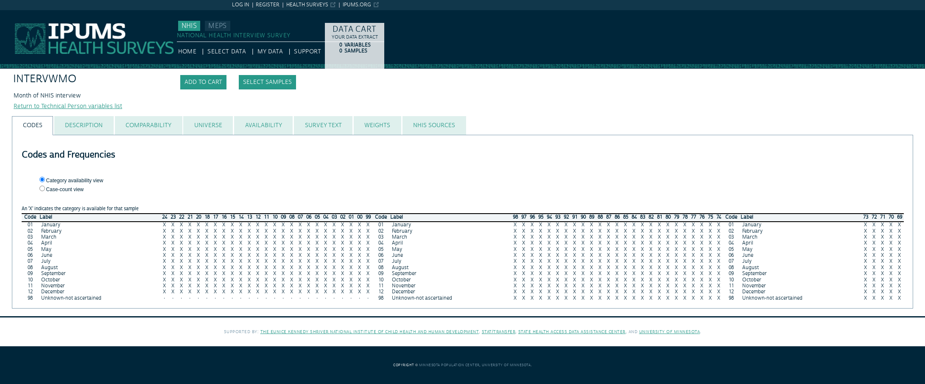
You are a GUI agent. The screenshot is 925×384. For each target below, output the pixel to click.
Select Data (226, 52)
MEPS (217, 26)
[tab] (32, 125)
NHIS (189, 26)
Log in (240, 5)
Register (267, 5)
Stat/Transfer (498, 331)
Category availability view (74, 181)
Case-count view (65, 189)
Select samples (267, 82)
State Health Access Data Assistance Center (572, 331)
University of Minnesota (669, 331)
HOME (187, 52)
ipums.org (357, 5)
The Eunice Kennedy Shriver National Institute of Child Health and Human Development (369, 331)
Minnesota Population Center (449, 365)
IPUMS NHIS (17, 14)
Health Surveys (307, 5)
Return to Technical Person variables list (68, 106)
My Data (270, 52)
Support (307, 52)
